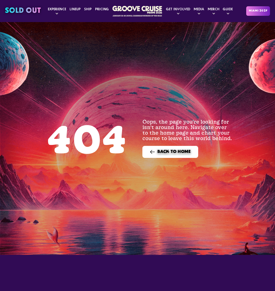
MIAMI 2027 (258, 11)
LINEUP (75, 9)
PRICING (102, 9)
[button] (57, 11)
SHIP (88, 9)
